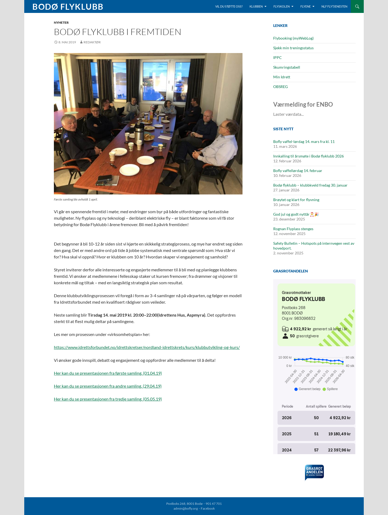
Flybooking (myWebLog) (293, 38)
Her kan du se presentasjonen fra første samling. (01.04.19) (108, 373)
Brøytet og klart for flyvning (296, 199)
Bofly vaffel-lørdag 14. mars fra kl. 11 (304, 141)
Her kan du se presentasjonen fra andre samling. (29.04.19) (108, 385)
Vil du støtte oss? (228, 6)
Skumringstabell (286, 67)
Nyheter (61, 22)
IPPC (277, 57)
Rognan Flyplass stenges (293, 228)
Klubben (256, 6)
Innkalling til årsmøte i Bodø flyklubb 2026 (308, 156)
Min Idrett (281, 77)
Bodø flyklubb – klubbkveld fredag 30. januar (310, 185)
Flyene (305, 6)
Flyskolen (281, 6)
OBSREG (280, 86)
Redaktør (92, 42)
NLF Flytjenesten (334, 6)
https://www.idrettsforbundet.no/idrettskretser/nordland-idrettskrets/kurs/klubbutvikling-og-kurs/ (147, 347)
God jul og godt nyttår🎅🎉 (296, 214)
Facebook (208, 508)
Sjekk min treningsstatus (293, 47)
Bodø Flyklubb (68, 6)
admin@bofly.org (186, 508)
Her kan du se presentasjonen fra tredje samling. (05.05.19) (108, 398)
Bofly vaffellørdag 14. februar (297, 170)
